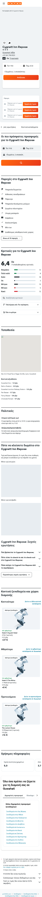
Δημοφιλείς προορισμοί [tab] (14, 795)
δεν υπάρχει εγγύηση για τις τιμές (13, 867)
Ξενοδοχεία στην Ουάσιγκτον (16, 818)
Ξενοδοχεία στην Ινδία (11, 896)
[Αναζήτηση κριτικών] (23, 297)
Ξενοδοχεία (17, 894)
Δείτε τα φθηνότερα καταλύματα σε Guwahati (31, 650)
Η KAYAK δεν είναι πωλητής (22, 873)
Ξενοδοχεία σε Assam (27, 896)
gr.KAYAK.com (6, 894)
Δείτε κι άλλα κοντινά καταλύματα (33, 603)
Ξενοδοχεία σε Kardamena (15, 827)
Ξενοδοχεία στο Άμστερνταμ (16, 837)
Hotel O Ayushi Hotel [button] (9, 633)
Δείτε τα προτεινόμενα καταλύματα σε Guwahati (31, 698)
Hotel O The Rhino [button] (8, 680)
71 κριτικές (14, 58)
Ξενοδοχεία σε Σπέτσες (14, 834)
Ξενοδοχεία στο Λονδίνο (14, 840)
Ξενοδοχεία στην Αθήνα (14, 815)
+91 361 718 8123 (8, 55)
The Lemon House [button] (8, 728)
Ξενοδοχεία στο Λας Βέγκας (16, 811)
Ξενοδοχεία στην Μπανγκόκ (16, 843)
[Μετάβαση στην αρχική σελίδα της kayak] (15, 3)
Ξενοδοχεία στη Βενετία (14, 821)
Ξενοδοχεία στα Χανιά (14, 830)
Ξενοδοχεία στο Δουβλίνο (15, 824)
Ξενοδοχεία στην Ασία (30, 894)
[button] (3, 3)
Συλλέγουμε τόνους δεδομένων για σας (22, 877)
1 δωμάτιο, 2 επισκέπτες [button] (14, 72)
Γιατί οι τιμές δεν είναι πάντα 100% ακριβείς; (22, 882)
